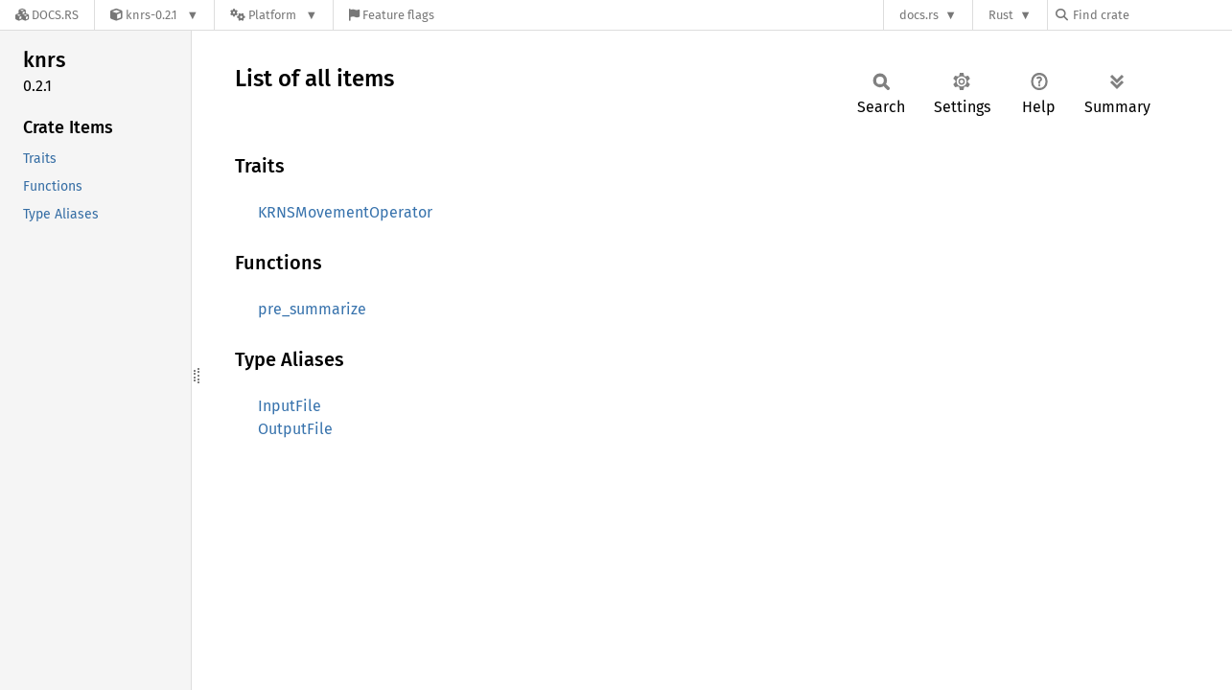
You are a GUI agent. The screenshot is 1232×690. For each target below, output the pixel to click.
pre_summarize (312, 309)
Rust (1000, 15)
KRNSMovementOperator (345, 212)
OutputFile (295, 429)
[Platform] (274, 15)
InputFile (289, 406)
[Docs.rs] (47, 15)
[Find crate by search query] (1151, 15)
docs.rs (919, 15)
